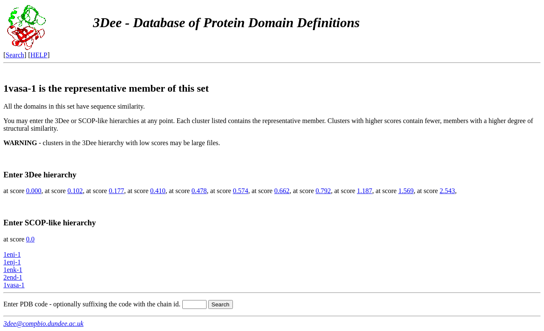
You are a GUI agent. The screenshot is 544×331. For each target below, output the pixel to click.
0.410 (157, 190)
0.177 (116, 190)
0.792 (323, 190)
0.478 (199, 190)
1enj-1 (12, 262)
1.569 (406, 190)
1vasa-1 (14, 285)
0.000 (33, 190)
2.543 (447, 190)
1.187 (364, 190)
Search (15, 55)
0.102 (75, 190)
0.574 (240, 190)
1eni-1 (12, 254)
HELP (39, 55)
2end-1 (12, 277)
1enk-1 (12, 269)
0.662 (281, 190)
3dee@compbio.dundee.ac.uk (43, 323)
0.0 (30, 239)
